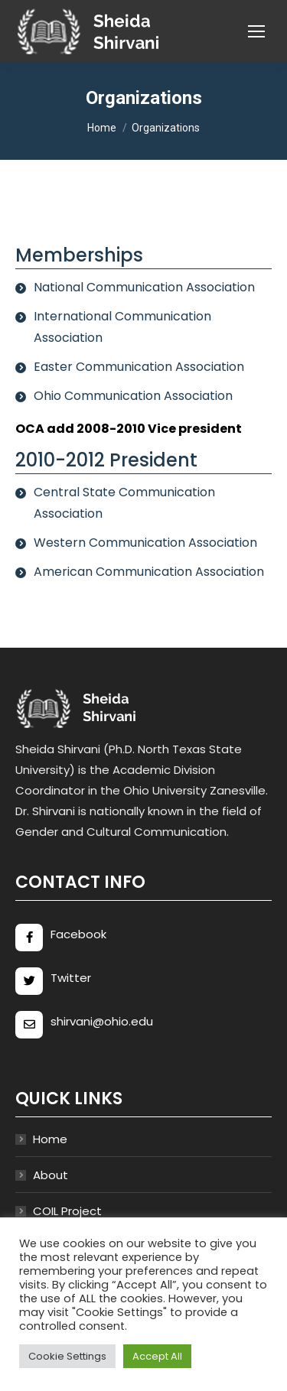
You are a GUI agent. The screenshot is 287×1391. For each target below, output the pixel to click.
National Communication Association (144, 287)
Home (50, 1139)
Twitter (71, 978)
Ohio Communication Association (133, 396)
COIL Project (67, 1211)
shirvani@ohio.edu (102, 1021)
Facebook (78, 934)
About (50, 1175)
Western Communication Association (145, 542)
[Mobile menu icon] (256, 31)
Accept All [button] (157, 1356)
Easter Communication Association (139, 366)
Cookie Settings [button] (67, 1356)
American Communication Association (149, 571)
